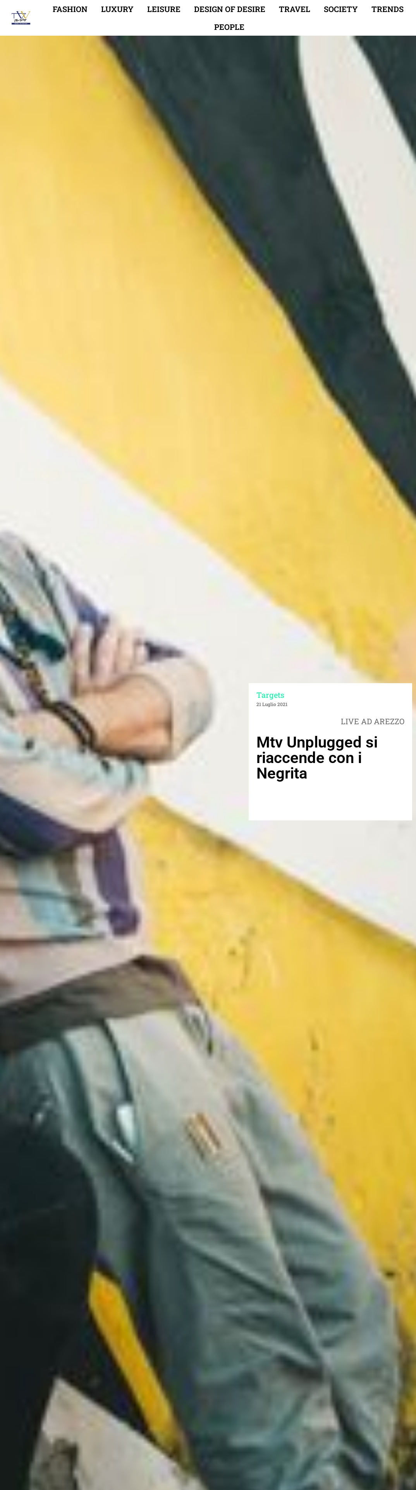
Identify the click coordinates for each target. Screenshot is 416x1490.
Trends (387, 9)
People (229, 27)
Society (341, 9)
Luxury (117, 9)
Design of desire (229, 9)
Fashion (70, 9)
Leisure (163, 9)
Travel (294, 9)
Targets (270, 695)
